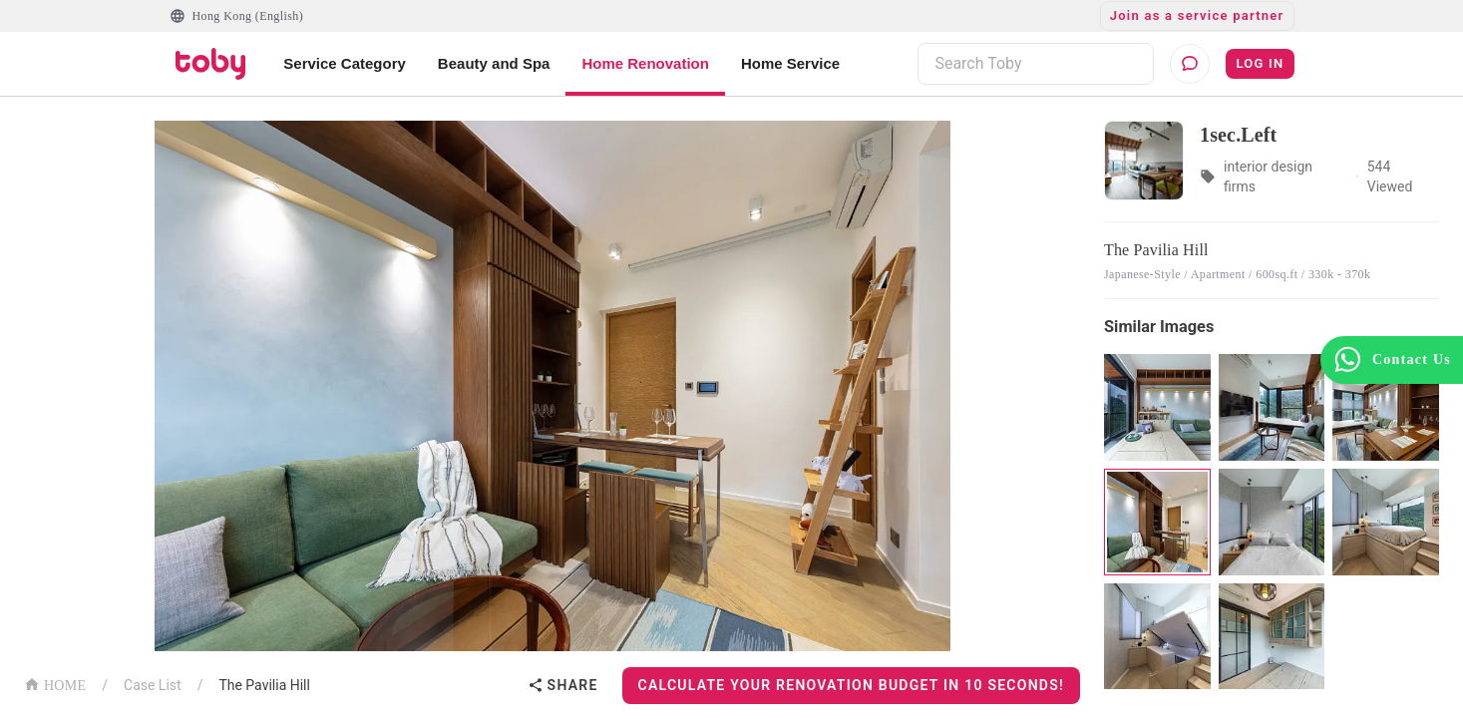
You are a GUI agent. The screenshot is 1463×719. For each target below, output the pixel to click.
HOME (55, 683)
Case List (153, 685)
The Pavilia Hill (264, 685)
